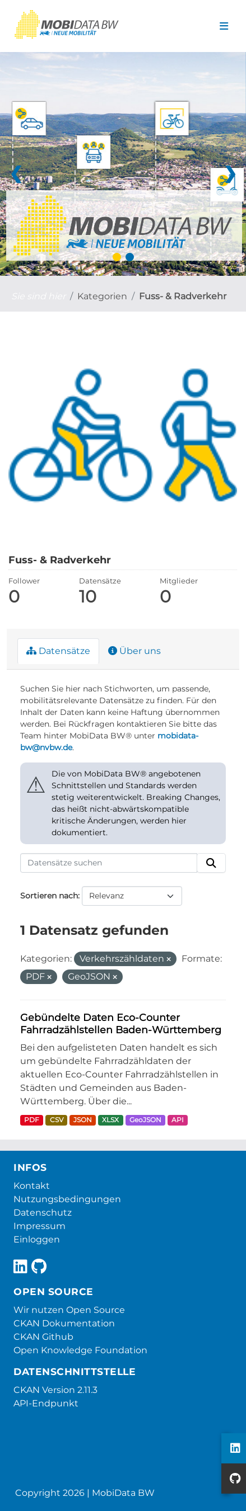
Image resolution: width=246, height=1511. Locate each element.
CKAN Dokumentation (64, 1323)
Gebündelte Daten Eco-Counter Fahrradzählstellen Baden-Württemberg (120, 1023)
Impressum (39, 1226)
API (177, 1119)
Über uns (134, 651)
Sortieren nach (49, 896)
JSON (82, 1119)
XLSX (110, 1119)
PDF (31, 1119)
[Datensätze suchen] (108, 863)
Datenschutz (42, 1212)
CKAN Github (43, 1336)
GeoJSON (145, 1119)
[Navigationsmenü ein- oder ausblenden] (224, 26)
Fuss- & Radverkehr (182, 296)
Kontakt (31, 1185)
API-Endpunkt (45, 1403)
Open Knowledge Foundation (80, 1350)
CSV (56, 1119)
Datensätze (58, 651)
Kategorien (102, 296)
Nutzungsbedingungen (67, 1199)
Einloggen (36, 1239)
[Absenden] (211, 863)
